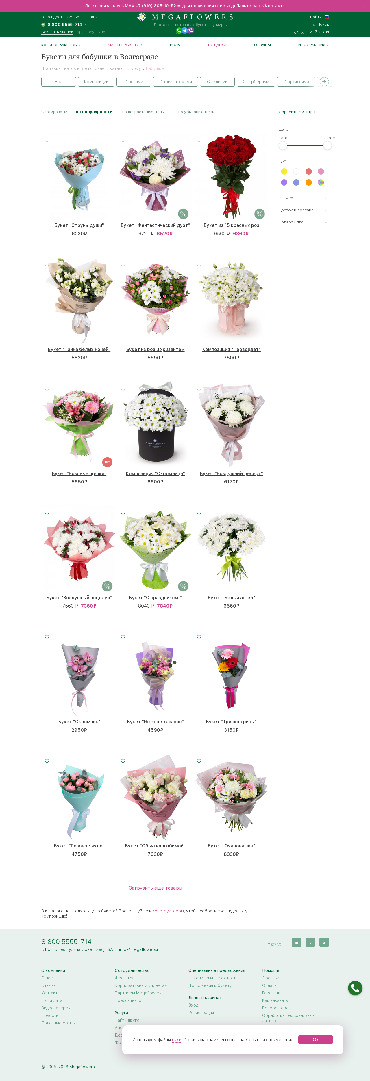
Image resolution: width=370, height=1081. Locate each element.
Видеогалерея (55, 1008)
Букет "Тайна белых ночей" (79, 349)
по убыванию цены (196, 111)
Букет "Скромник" (79, 722)
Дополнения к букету (210, 985)
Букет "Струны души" (79, 225)
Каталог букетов (59, 44)
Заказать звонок (57, 31)
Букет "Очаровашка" (231, 846)
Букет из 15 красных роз (231, 225)
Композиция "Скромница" (155, 473)
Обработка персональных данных (288, 1018)
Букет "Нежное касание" (155, 722)
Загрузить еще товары (155, 888)
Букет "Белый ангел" (231, 597)
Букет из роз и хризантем (155, 349)
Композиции (96, 81)
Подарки (217, 44)
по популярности (94, 111)
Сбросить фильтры (297, 111)
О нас (47, 978)
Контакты (50, 993)
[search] (321, 23)
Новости (49, 1015)
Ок (316, 1039)
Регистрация (201, 1012)
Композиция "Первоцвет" (231, 349)
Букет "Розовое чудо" (79, 846)
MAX (130, 5)
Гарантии (271, 993)
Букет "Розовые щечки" (79, 473)
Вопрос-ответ (276, 1008)
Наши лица (51, 1000)
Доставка (272, 978)
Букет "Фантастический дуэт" (155, 225)
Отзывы (262, 44)
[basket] (314, 31)
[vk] (296, 942)
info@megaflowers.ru (140, 949)
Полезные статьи (58, 1023)
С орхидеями (296, 81)
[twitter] (324, 942)
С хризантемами (175, 81)
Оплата (269, 985)
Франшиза (125, 978)
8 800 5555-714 (66, 941)
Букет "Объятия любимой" (155, 846)
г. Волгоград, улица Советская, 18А (77, 949)
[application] (274, 942)
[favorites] (297, 31)
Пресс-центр (128, 1000)
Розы (175, 44)
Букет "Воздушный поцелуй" (79, 597)
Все (58, 81)
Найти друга (127, 1020)
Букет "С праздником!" (155, 597)
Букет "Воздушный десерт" (231, 473)
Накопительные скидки (211, 978)
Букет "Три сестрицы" (231, 722)
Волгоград (84, 17)
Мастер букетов (125, 44)
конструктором (168, 911)
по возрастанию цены (143, 111)
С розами (133, 81)
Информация (311, 44)
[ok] (310, 942)
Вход (193, 1005)
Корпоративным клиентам (141, 985)
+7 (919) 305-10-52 (156, 5)
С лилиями (217, 81)
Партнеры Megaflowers (138, 993)
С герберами (256, 81)
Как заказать (275, 1000)
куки (176, 1039)
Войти (316, 16)
